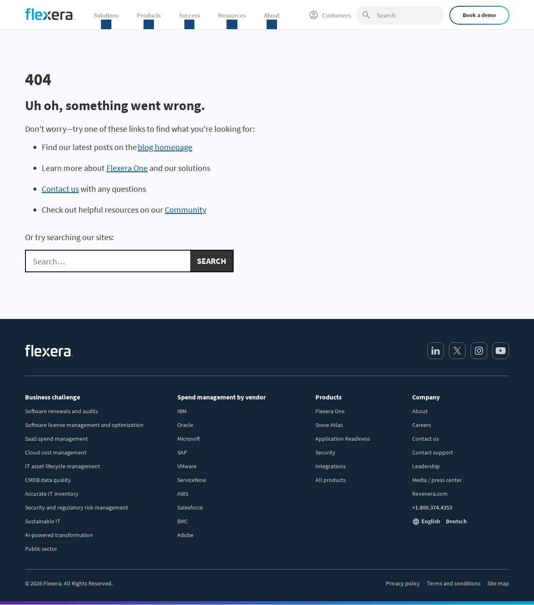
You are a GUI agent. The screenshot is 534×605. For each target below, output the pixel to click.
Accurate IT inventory (51, 493)
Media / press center (437, 480)
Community (185, 209)
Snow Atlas (329, 425)
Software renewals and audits (61, 411)
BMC (182, 521)
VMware (186, 466)
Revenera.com (430, 493)
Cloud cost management (55, 452)
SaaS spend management (56, 438)
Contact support (432, 452)
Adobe (185, 535)
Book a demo (479, 15)
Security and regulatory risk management (76, 507)
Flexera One (127, 168)
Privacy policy (403, 583)
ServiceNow (191, 480)
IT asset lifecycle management (62, 466)
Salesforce (190, 507)
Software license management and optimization (84, 425)
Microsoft (188, 438)
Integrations (330, 466)
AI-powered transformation (59, 535)
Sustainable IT (42, 521)
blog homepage (165, 147)
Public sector (41, 548)
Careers (421, 425)
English (430, 521)
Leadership (426, 466)
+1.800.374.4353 (432, 507)
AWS (182, 493)
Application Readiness (342, 438)
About (420, 411)
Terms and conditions (454, 583)
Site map (498, 583)
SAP (182, 452)
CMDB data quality (48, 480)
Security (325, 452)
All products (330, 480)
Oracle (185, 425)
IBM (181, 411)
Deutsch (456, 521)
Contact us (60, 188)
